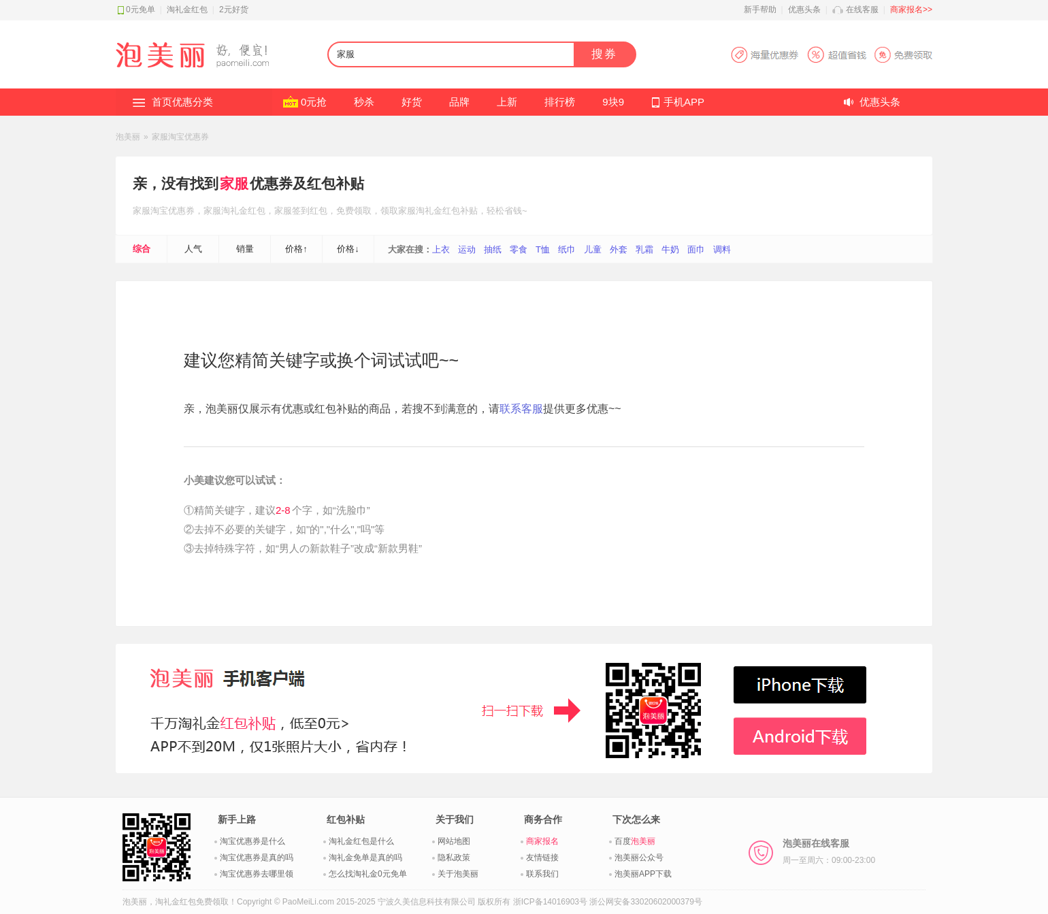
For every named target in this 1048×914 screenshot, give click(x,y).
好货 (412, 102)
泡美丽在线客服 (829, 851)
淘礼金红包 (187, 9)
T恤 (543, 249)
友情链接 (542, 857)
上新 (507, 102)
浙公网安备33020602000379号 (645, 902)
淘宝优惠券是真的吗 (256, 857)
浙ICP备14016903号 (550, 902)
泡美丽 (128, 137)
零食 (518, 249)
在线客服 (862, 9)
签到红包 (309, 211)
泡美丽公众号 (639, 857)
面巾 (696, 249)
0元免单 (140, 9)
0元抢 (314, 102)
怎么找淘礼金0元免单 (368, 874)
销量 (245, 249)
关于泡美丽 (458, 874)
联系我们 (542, 874)
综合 (141, 249)
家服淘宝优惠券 (180, 137)
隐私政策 (454, 857)
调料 (722, 249)
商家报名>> (911, 9)
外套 (618, 249)
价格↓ (348, 249)
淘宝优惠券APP (831, 54)
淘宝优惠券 (172, 211)
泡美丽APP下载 (643, 874)
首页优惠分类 (182, 102)
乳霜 (644, 249)
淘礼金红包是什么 (361, 841)
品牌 (459, 102)
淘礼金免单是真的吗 (365, 857)
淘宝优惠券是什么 (252, 841)
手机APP (684, 102)
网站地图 (454, 841)
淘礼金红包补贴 (447, 211)
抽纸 (493, 249)
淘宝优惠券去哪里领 (256, 874)
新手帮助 (760, 9)
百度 (635, 841)
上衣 (441, 249)
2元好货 (233, 9)
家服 (234, 183)
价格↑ (296, 249)
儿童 (593, 249)
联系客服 (521, 408)
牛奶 (670, 249)
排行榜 (559, 102)
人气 (193, 249)
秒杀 (364, 102)
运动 (467, 249)
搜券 (604, 54)
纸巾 (567, 249)
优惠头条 (804, 9)
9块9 (613, 102)
